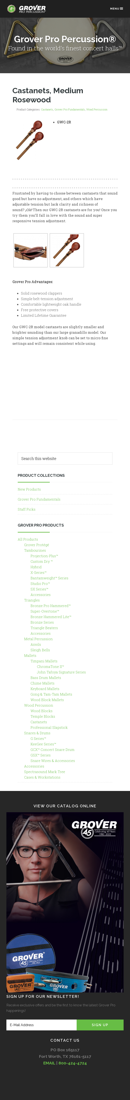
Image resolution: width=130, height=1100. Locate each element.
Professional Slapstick (49, 727)
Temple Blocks (43, 716)
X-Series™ (39, 572)
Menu (117, 8)
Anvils (36, 644)
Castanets (47, 109)
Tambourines (35, 550)
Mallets (30, 655)
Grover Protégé (36, 545)
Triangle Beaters (44, 628)
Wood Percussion (96, 109)
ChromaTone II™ (50, 666)
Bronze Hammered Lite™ (51, 616)
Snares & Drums (37, 733)
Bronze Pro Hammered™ (51, 605)
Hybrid (36, 567)
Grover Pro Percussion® (27, 11)
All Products (28, 539)
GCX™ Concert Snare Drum (52, 749)
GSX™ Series (41, 755)
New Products (29, 489)
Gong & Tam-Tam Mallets (51, 694)
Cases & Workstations (42, 777)
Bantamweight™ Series (49, 578)
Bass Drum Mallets (46, 677)
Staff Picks (26, 509)
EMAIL (49, 1063)
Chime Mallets (42, 683)
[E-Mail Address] (41, 1025)
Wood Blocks (42, 711)
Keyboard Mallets (45, 688)
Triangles (32, 600)
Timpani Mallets (44, 661)
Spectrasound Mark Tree (44, 771)
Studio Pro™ (40, 583)
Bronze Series (42, 622)
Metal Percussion (38, 639)
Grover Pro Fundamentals (69, 109)
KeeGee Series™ (43, 744)
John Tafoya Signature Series (61, 672)
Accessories (41, 594)
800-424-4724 (72, 1063)
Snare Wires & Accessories (53, 760)
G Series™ (38, 738)
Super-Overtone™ (45, 611)
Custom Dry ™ (42, 561)
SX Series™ (39, 589)
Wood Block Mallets (47, 700)
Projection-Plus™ (44, 556)
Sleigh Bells (40, 650)
